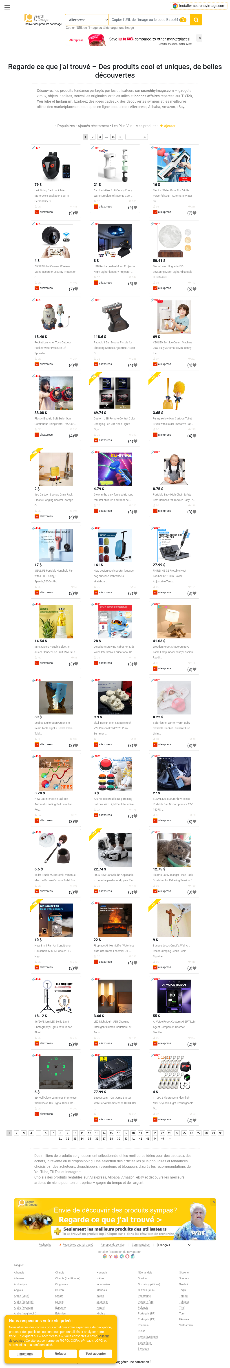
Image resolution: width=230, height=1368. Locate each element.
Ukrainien (184, 1319)
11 (82, 1133)
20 (147, 1133)
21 (155, 1133)
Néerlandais (145, 1272)
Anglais (18, 1290)
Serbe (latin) (145, 1342)
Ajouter (167, 126)
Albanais (19, 1272)
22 (162, 1133)
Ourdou (142, 1278)
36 (96, 1138)
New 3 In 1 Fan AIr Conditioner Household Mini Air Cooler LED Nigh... (53, 951)
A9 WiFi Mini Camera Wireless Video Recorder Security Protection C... (55, 272)
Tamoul (183, 1296)
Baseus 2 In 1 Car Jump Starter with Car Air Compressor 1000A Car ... (115, 1103)
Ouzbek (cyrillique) (149, 1284)
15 (111, 1133)
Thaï (181, 1307)
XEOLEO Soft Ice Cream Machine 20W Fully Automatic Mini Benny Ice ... (172, 348)
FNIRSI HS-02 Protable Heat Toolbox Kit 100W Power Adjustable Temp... (169, 576)
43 (147, 1138)
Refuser (60, 1353)
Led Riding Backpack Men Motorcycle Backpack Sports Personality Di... (52, 196)
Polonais (143, 1307)
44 (155, 1138)
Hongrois (102, 1272)
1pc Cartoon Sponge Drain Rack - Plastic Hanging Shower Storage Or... (54, 500)
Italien (100, 1296)
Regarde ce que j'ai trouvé (76, 1245)
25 (184, 1133)
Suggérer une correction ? (133, 1362)
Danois (59, 1301)
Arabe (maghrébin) (25, 1313)
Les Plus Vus (122, 126)
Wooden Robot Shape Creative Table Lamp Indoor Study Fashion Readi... (173, 652)
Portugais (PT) (146, 1319)
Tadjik (182, 1290)
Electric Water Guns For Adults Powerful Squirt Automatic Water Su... (172, 196)
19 (140, 1133)
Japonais (102, 1301)
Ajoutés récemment (93, 126)
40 (125, 1138)
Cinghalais (61, 1284)
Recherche (45, 1244)
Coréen (59, 1290)
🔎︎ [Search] (144, 137)
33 (74, 1138)
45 (113, 137)
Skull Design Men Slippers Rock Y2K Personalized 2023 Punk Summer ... (112, 728)
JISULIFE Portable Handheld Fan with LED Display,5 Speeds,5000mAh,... (54, 576)
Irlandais (102, 1290)
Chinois (59, 1272)
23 (169, 1133)
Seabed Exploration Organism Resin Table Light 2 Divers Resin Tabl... (54, 728)
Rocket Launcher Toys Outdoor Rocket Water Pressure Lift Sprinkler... (53, 348)
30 (220, 1133)
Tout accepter (96, 1353)
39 (118, 1138)
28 (206, 1133)
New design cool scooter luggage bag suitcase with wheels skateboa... (114, 576)
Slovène (184, 1272)
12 (89, 1133)
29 (213, 1133)
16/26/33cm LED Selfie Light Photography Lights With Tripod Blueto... (53, 1027)
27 (198, 1133)
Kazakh (101, 1307)
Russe (141, 1331)
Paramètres (25, 1353)
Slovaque (143, 1348)
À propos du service (113, 1244)
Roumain (143, 1325)
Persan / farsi (146, 1301)
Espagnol (60, 1307)
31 (60, 1138)
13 (96, 1133)
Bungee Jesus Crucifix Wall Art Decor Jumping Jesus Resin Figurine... (171, 951)
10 (74, 1133)
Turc (181, 1313)
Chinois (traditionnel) (67, 1278)
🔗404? (36, 147)
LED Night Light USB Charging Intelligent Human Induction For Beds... (112, 1027)
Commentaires (141, 1244)
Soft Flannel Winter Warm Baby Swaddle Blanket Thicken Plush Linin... (171, 728)
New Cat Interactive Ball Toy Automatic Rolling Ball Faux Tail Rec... (53, 804)
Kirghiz (101, 1313)
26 (191, 1133)
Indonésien (103, 1284)
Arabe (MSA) (21, 1296)
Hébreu (101, 1278)
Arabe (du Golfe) (23, 1301)
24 (176, 1133)
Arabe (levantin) (23, 1307)
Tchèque (184, 1301)
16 (118, 1133)
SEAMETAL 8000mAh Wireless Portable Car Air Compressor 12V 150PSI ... (173, 804)
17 (125, 1133)
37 (104, 1138)
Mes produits (145, 126)
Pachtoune (144, 1296)
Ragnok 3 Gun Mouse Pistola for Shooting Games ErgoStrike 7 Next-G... (115, 348)
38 (111, 1138)
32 (67, 1138)
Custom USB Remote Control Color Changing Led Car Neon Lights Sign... (114, 424)
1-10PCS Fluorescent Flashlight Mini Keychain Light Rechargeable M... (173, 1103)
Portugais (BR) (146, 1313)
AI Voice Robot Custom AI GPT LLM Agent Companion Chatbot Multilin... (174, 1027)
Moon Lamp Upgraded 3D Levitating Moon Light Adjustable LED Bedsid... (172, 272)
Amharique (20, 1284)
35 (89, 1138)
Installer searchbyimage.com (198, 6)
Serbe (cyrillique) (148, 1337)
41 (133, 1138)
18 (133, 1133)
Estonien (60, 1313)
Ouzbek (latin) (146, 1290)
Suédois (184, 1278)
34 (82, 1138)
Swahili (183, 1284)
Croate (59, 1296)
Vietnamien (186, 1325)
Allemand (19, 1278)
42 (140, 1138)
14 (104, 1133)
